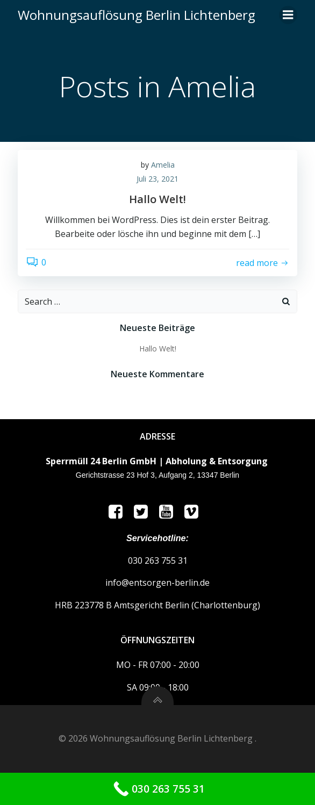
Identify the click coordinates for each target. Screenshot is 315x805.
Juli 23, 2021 (157, 179)
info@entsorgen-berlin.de (157, 582)
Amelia (163, 165)
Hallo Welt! (157, 348)
